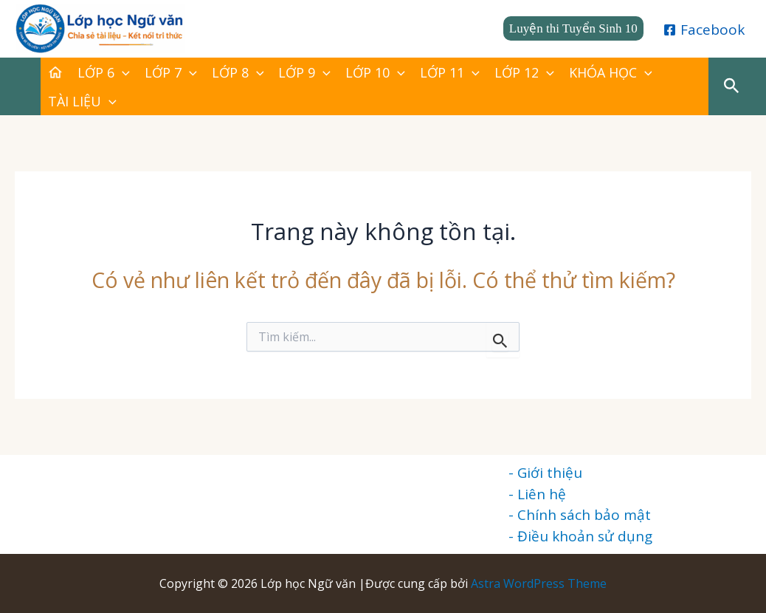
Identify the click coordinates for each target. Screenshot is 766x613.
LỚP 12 (524, 72)
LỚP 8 (238, 72)
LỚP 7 (171, 72)
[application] (122, 72)
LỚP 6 (103, 72)
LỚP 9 (304, 72)
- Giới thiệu (545, 472)
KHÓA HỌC (610, 72)
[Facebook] (704, 30)
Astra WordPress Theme (539, 583)
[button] (573, 28)
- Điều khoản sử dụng (580, 536)
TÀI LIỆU (82, 101)
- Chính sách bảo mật (579, 514)
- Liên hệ (537, 494)
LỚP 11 (450, 72)
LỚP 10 (375, 72)
